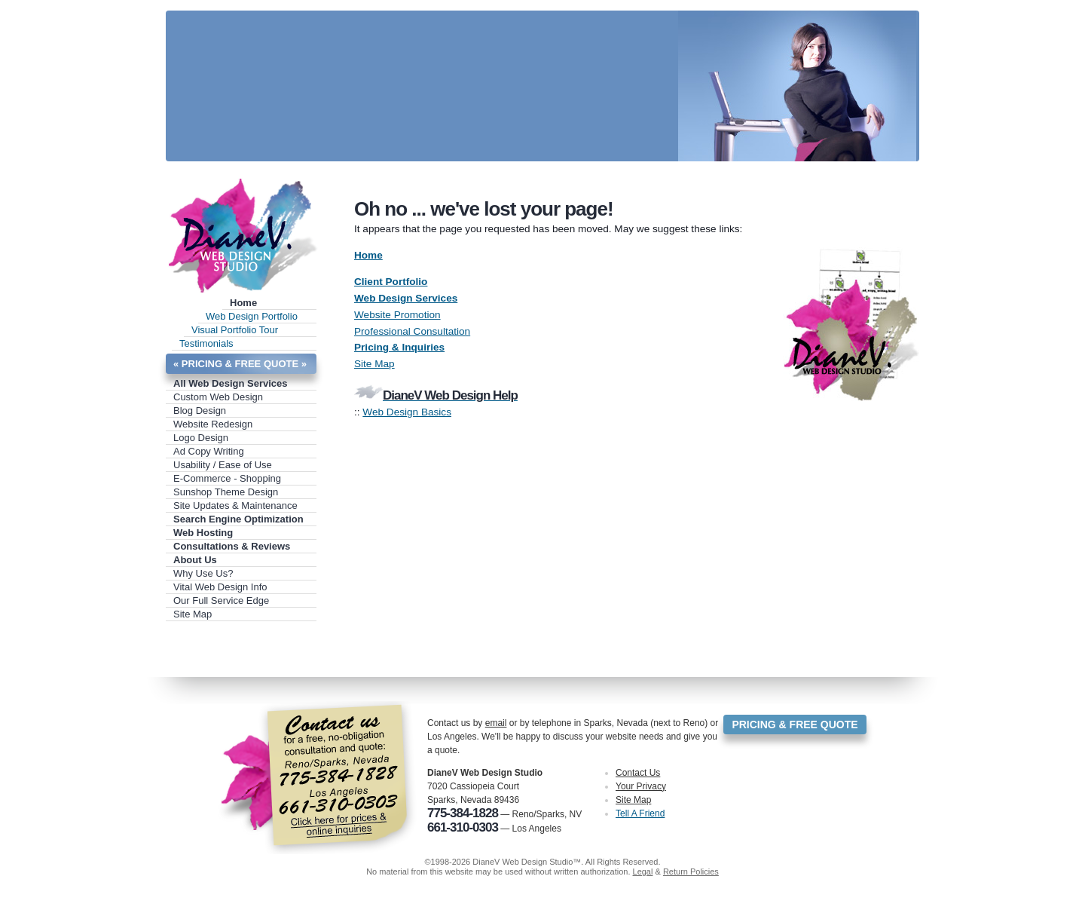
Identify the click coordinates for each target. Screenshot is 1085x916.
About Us (195, 559)
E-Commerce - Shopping (227, 478)
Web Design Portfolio (252, 316)
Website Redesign (212, 424)
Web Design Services (405, 298)
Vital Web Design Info (220, 587)
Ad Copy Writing (208, 451)
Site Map (192, 614)
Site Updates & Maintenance (235, 505)
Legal (643, 871)
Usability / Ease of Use (222, 464)
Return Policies (691, 871)
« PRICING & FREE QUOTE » (240, 363)
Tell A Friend (640, 813)
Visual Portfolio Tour (234, 329)
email (496, 723)
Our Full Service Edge (221, 600)
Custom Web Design (218, 397)
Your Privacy (641, 786)
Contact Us (638, 772)
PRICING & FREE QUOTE (794, 724)
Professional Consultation (412, 331)
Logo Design (200, 437)
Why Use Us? (203, 573)
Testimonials (206, 343)
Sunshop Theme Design (225, 492)
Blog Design (199, 410)
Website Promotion (397, 314)
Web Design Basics (406, 412)
